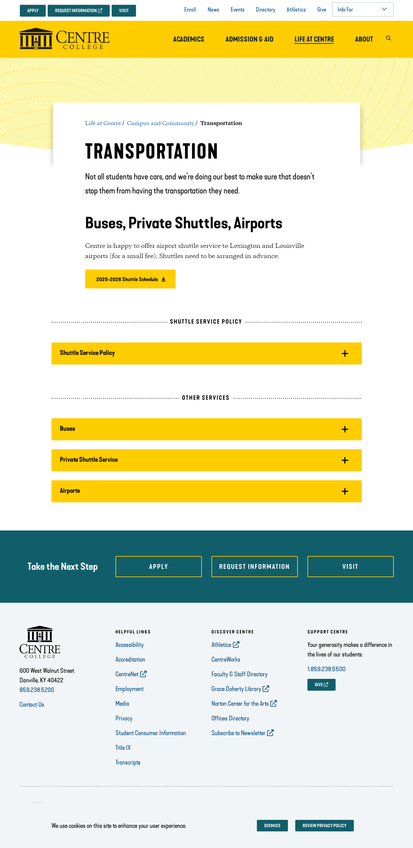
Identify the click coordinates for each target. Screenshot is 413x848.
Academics (188, 39)
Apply (32, 10)
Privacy (123, 718)
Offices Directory (230, 718)
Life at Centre (314, 39)
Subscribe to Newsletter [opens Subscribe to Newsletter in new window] (238, 733)
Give (321, 9)
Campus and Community (160, 123)
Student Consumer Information (150, 733)
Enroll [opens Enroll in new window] (190, 9)
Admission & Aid (250, 39)
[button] (389, 39)
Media (122, 703)
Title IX (123, 747)
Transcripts (127, 762)
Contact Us (32, 704)
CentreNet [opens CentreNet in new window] (127, 674)
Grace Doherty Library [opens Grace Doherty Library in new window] (236, 689)
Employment (129, 689)
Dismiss (272, 825)
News (213, 9)
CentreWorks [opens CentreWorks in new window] (225, 659)
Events (237, 9)
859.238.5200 (37, 690)
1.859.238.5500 (326, 669)
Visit (124, 10)
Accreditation (130, 659)
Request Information (76, 10)
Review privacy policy (324, 825)
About (364, 39)
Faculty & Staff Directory (239, 674)
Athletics (296, 9)
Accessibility (129, 644)
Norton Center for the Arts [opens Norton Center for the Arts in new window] (240, 703)
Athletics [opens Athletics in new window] (221, 644)
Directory (265, 9)
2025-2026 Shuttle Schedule (126, 279)
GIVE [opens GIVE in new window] (319, 684)
